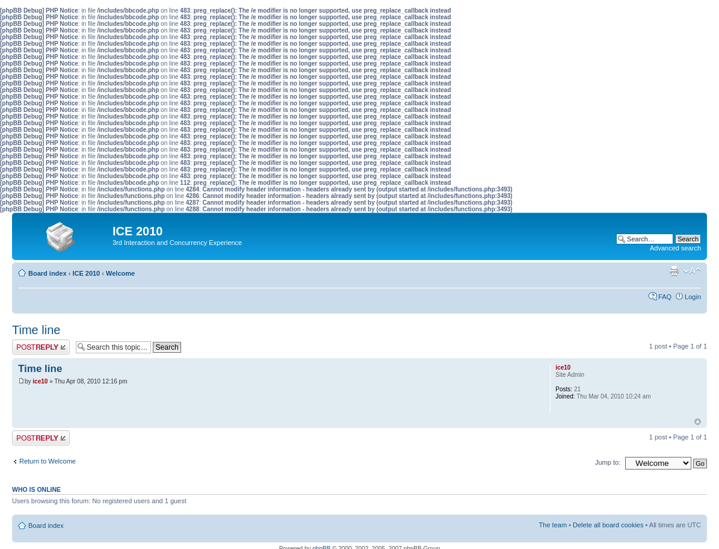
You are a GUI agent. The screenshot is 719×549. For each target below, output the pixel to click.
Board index (47, 273)
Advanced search (675, 248)
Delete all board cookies (608, 525)
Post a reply (41, 347)
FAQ (664, 296)
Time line (36, 330)
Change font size (692, 270)
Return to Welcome (47, 461)
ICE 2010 (86, 273)
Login (693, 296)
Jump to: (607, 462)
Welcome (120, 273)
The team (553, 525)
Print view (673, 270)
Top (697, 421)
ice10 (40, 381)
